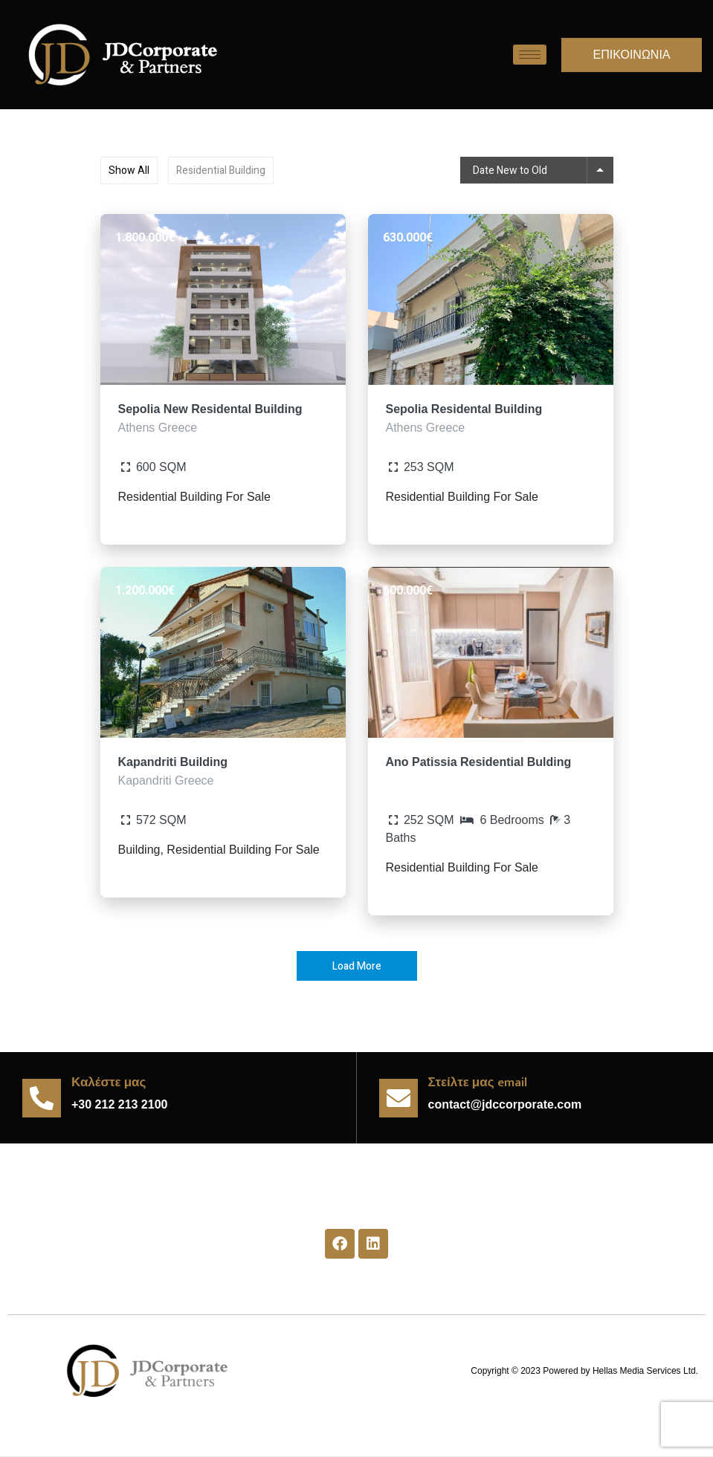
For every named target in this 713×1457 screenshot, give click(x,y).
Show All (129, 170)
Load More (356, 966)
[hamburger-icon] (529, 55)
